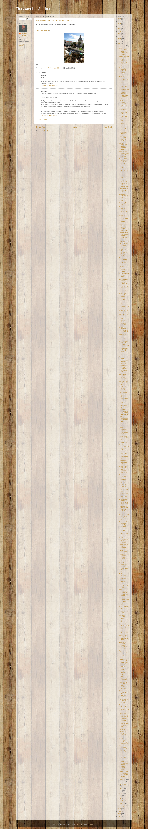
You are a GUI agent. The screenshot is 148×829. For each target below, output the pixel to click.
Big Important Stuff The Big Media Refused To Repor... (123, 51)
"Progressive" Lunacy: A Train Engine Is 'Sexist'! (123, 524)
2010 (119, 41)
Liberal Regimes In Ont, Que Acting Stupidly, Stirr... (123, 351)
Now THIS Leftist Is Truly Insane (124, 275)
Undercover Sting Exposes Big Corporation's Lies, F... (123, 723)
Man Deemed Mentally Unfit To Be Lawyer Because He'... (123, 509)
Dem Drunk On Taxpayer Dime (123, 190)
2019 (119, 21)
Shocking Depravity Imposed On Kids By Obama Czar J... (123, 749)
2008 (119, 809)
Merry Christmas (124, 241)
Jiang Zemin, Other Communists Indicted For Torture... (123, 360)
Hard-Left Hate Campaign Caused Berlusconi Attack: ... (123, 557)
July (120, 791)
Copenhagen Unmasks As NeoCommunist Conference (124, 412)
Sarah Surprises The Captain (123, 631)
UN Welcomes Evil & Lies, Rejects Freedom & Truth (123, 404)
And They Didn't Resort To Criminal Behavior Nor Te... (123, 488)
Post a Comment (43, 119)
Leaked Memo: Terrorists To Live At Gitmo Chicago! (123, 662)
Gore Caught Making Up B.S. (123, 462)
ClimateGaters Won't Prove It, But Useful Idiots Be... (123, 637)
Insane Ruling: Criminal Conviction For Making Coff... (123, 368)
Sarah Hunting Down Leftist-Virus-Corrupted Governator (123, 439)
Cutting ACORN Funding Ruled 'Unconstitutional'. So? (123, 610)
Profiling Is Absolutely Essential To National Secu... (123, 62)
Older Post (107, 127)
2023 (119, 19)
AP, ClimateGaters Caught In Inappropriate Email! (124, 601)
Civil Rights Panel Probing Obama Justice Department (124, 296)
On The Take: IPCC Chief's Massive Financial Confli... (123, 694)
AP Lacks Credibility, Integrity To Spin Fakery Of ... (123, 618)
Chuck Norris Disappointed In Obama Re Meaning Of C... (123, 170)
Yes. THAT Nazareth (42, 30)
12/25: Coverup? (124, 56)
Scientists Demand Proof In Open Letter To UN (124, 741)
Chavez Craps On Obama (123, 117)
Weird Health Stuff (123, 424)
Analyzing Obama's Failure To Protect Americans (123, 71)
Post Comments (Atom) (50, 131)
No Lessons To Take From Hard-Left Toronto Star (123, 289)
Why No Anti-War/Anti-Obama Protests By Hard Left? (123, 645)
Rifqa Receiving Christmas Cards (123, 245)
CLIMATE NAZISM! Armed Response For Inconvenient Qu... (124, 670)
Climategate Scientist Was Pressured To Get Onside (123, 716)
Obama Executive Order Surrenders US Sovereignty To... (123, 125)
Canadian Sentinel (24, 34)
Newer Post (40, 127)
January (121, 806)
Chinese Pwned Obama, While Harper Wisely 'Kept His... (124, 154)
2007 (119, 811)
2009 (119, 43)
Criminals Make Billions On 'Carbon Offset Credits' (124, 344)
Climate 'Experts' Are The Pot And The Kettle (124, 517)
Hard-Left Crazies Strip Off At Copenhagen (123, 540)
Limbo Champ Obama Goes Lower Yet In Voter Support (123, 501)
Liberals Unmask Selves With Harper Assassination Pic (124, 455)
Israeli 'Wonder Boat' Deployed (123, 546)
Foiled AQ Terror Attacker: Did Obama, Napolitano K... (123, 236)
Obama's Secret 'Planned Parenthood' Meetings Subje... (123, 252)
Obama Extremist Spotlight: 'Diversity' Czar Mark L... (124, 321)
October (121, 782)
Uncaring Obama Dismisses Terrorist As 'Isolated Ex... (123, 104)
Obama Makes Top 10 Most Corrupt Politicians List (124, 87)
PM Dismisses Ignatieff (123, 132)
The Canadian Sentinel (33, 9)
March (121, 800)
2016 (119, 26)
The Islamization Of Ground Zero (123, 383)
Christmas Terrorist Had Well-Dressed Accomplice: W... (123, 210)
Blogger (92, 824)
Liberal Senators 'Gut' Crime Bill (123, 570)
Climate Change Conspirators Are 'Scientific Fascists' (123, 774)
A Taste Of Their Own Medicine (124, 311)
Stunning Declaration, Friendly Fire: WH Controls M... (123, 261)
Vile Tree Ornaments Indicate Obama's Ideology (123, 146)
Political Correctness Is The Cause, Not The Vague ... (124, 79)
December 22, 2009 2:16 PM (49, 115)
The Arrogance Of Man (123, 315)
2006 (119, 814)
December (122, 46)
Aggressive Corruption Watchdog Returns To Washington (123, 654)
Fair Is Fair (122, 729)
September (122, 784)
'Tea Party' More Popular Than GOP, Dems (123, 388)
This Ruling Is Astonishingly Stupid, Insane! (123, 337)
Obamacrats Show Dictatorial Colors (122, 734)
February (122, 803)
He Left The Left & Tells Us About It (123, 701)
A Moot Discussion (123, 550)
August (121, 788)
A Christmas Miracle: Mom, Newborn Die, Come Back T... (124, 95)
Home (74, 127)
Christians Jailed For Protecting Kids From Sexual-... (124, 626)
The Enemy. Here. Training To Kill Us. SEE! (124, 447)
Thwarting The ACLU (123, 203)
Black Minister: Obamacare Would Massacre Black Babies (123, 395)
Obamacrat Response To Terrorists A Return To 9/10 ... (123, 197)
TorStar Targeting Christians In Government (123, 329)
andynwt (79, 824)
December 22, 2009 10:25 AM (49, 85)
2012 (119, 36)
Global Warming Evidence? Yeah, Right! (123, 495)
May (120, 795)
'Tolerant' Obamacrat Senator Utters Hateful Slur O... (123, 431)
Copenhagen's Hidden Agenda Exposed (123, 376)
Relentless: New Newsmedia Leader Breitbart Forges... (123, 685)
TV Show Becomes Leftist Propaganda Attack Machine (123, 577)
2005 (119, 816)
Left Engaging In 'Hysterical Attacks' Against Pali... (123, 281)
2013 (119, 33)
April (120, 798)
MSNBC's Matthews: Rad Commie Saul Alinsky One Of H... (123, 218)
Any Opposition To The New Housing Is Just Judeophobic (123, 183)
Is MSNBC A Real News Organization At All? (123, 112)
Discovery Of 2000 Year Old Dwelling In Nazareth (54, 20)
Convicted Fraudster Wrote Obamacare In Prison (124, 708)
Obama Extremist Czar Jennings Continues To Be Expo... (123, 478)
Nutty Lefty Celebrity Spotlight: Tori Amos (123, 138)
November (122, 779)
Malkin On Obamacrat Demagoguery (124, 564)
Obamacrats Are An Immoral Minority (123, 757)
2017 (119, 24)
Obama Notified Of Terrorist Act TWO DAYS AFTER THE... (123, 162)
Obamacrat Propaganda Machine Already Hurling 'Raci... (123, 765)
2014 (119, 31)
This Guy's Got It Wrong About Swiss (124, 585)
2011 (119, 39)
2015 (119, 28)
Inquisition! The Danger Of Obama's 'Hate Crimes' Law (123, 532)
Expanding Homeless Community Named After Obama (123, 592)
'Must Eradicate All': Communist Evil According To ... (124, 305)
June (121, 793)
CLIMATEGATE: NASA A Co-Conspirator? (123, 678)
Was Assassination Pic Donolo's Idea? (123, 419)
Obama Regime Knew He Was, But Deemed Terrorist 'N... (123, 227)
